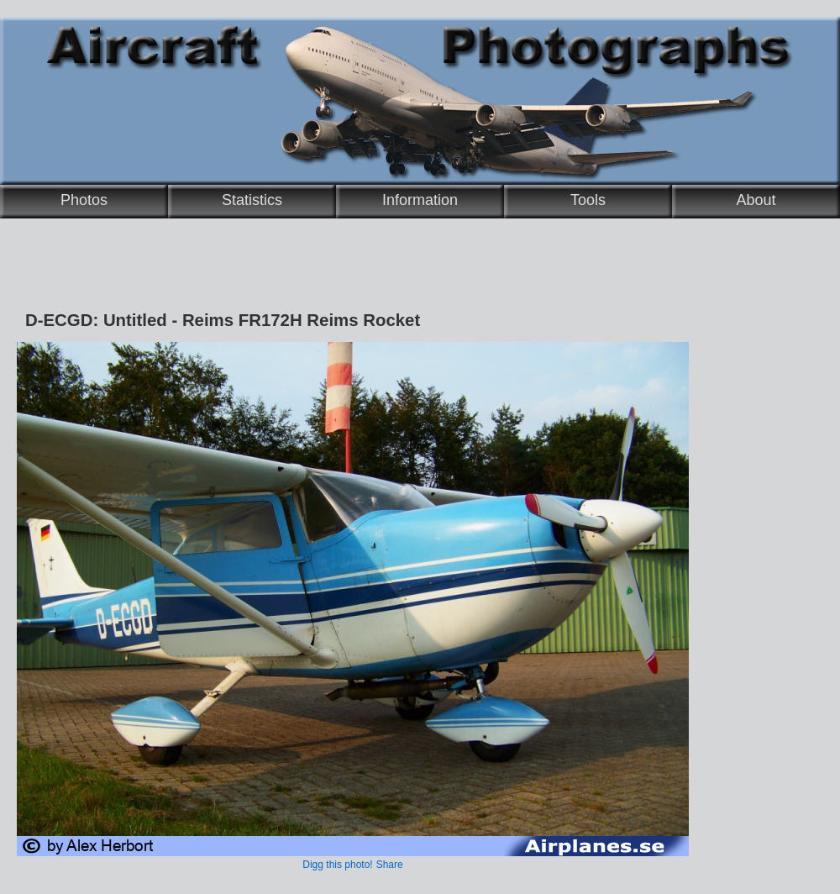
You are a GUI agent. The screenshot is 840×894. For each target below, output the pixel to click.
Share (389, 864)
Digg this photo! (337, 864)
